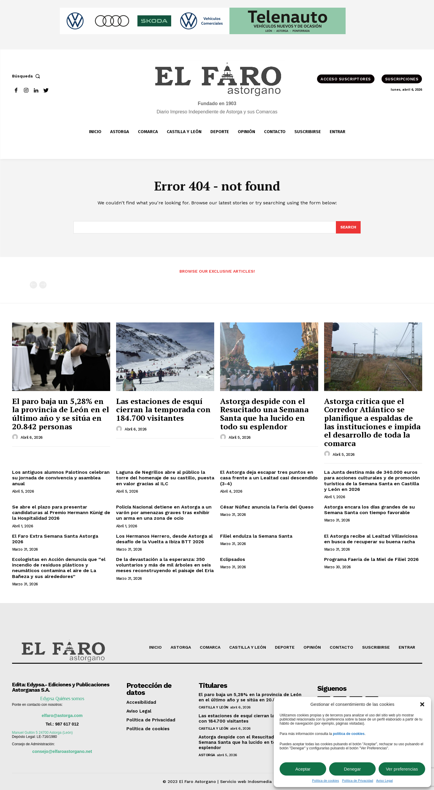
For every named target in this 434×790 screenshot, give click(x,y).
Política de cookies (325, 780)
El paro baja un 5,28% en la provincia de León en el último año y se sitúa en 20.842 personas (60, 413)
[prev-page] (33, 285)
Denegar (352, 768)
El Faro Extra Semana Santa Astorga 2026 (55, 538)
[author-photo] (16, 437)
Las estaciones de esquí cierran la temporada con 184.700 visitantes (163, 409)
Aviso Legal (384, 780)
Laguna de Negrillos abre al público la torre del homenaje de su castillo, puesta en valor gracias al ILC (165, 477)
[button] (422, 704)
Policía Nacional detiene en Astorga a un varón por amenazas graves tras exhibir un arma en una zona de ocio (164, 512)
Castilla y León (213, 707)
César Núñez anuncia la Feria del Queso (266, 507)
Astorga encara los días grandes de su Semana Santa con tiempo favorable (369, 509)
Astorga (207, 755)
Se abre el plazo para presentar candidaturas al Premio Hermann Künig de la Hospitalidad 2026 (61, 512)
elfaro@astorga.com (62, 715)
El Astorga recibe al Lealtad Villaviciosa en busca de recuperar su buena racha (371, 538)
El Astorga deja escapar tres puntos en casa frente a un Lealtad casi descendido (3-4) (269, 477)
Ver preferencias (402, 768)
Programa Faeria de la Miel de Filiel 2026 (371, 559)
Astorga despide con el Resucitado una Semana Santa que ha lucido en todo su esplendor (264, 413)
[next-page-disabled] (43, 285)
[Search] (348, 227)
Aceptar (303, 768)
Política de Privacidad (357, 780)
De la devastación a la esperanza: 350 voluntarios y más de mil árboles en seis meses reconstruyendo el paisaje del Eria (165, 565)
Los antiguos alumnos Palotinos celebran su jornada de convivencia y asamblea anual (61, 477)
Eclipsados (232, 559)
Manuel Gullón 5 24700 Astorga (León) (42, 733)
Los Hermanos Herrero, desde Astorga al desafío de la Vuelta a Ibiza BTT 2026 (164, 538)
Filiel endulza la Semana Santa (256, 536)
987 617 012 (67, 724)
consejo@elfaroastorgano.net (62, 751)
